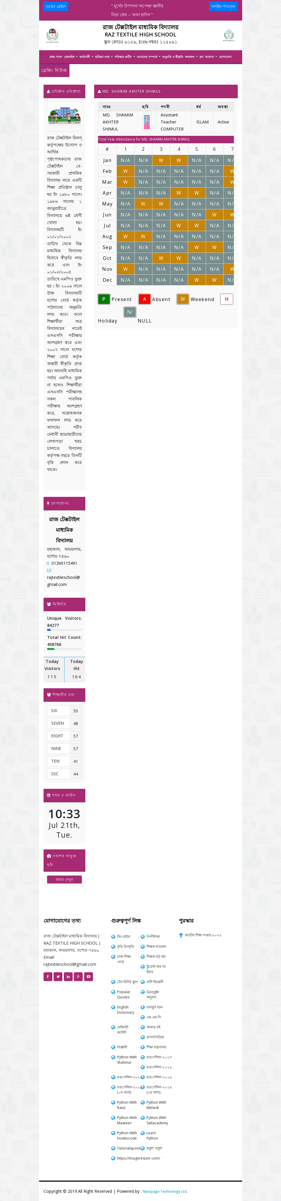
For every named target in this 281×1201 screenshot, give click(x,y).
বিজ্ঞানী (122, 1047)
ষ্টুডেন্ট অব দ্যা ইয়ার (156, 969)
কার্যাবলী (85, 57)
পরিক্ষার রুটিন (123, 57)
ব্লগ (201, 57)
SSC (55, 773)
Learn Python (152, 1135)
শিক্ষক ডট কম (156, 956)
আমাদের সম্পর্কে (147, 57)
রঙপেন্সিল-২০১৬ (157, 1077)
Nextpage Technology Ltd (165, 1191)
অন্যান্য (210, 57)
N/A (130, 313)
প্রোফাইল (69, 57)
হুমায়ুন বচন (155, 1007)
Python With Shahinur (127, 1060)
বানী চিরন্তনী (155, 981)
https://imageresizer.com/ (127, 1158)
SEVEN (57, 723)
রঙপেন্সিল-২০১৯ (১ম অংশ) (127, 1090)
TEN (55, 761)
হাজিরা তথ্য (102, 57)
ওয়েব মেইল (56, 6)
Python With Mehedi (156, 1105)
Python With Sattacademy (157, 1120)
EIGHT (57, 736)
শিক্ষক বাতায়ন (156, 946)
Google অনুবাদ (153, 994)
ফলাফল (190, 57)
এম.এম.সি (154, 1017)
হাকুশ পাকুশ (154, 1148)
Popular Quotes (123, 994)
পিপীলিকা (153, 936)
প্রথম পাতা (55, 57)
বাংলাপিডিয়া (155, 1037)
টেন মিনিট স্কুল (127, 981)
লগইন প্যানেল (223, 6)
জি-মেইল (123, 936)
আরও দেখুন (64, 879)
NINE (56, 748)
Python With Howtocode (127, 1135)
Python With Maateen (127, 1120)
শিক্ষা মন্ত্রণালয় (156, 1047)
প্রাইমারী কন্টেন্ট (122, 1030)
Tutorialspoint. (127, 1148)
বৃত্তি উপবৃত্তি (125, 946)
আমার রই (153, 1027)
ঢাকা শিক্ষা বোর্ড (124, 959)
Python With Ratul (127, 1105)
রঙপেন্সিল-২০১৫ (127, 1077)
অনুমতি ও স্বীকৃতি (172, 57)
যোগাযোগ (225, 57)
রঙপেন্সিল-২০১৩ (157, 1057)
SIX (54, 710)
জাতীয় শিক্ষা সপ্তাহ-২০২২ (203, 935)
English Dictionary (125, 1010)
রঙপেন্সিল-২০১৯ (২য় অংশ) (157, 1090)
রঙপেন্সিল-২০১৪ (157, 1067)
